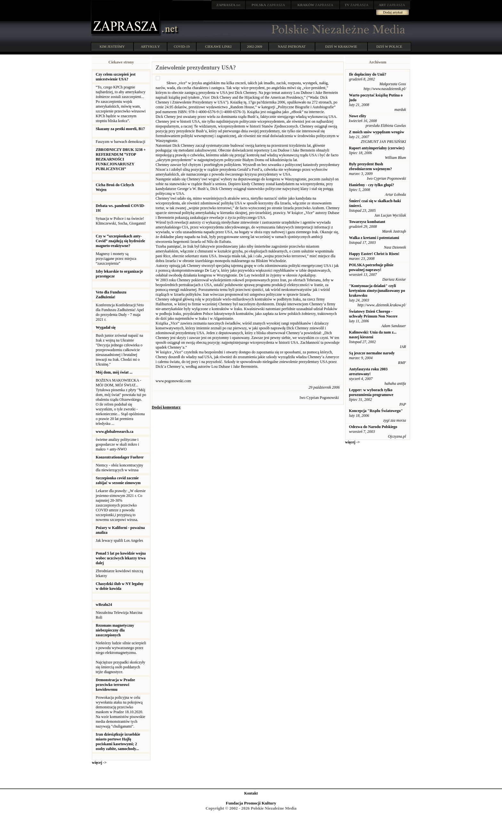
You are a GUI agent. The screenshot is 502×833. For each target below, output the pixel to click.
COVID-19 (182, 46)
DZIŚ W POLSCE (389, 46)
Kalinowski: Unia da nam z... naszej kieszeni (372, 334)
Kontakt (251, 793)
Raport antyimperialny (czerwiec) (376, 148)
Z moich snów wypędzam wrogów (376, 132)
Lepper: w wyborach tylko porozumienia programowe (371, 392)
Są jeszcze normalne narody (372, 353)
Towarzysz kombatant (367, 221)
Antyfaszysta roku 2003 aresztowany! (368, 371)
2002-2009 (254, 46)
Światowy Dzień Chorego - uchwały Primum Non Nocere (373, 313)
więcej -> (99, 762)
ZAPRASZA (268, 5)
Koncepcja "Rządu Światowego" (376, 410)
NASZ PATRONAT (292, 46)
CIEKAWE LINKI (218, 46)
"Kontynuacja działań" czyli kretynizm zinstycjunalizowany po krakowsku (377, 291)
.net (228, 5)
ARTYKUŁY (150, 46)
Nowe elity (357, 116)
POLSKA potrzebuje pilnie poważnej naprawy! (371, 267)
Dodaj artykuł (393, 12)
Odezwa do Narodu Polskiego (373, 427)
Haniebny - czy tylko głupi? (371, 185)
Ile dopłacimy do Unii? (367, 74)
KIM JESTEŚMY (112, 46)
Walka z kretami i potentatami (374, 237)
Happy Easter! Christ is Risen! (374, 254)
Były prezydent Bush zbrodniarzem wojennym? (370, 166)
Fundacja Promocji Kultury (251, 803)
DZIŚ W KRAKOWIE (341, 46)
